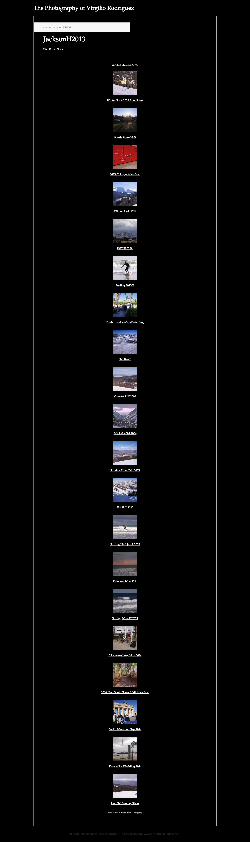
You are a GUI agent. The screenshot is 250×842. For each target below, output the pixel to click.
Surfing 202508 (125, 285)
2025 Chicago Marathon (125, 174)
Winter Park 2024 (125, 211)
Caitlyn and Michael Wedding (125, 322)
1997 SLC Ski (125, 248)
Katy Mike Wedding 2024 (125, 766)
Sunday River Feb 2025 (125, 470)
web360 (178, 834)
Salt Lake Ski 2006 (125, 433)
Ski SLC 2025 (125, 507)
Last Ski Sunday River (125, 803)
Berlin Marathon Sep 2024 (125, 729)
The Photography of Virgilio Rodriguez (84, 8)
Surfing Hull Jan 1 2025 (125, 544)
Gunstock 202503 (125, 396)
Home (60, 49)
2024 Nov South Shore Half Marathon (125, 692)
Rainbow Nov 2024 (125, 581)
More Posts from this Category (125, 812)
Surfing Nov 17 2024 (125, 618)
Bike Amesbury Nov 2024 (125, 655)
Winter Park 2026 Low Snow (125, 100)
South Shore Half (125, 137)
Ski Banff (125, 359)
